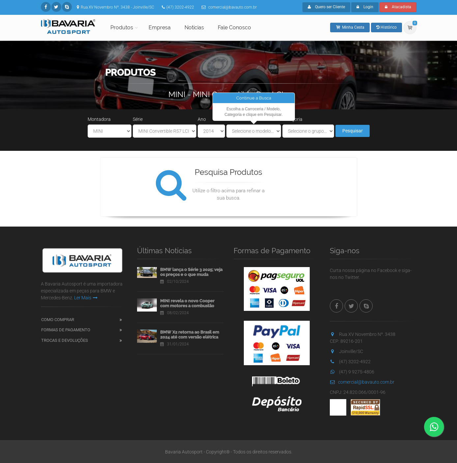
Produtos (121, 27)
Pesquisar (352, 130)
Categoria (292, 119)
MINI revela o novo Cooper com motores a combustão (187, 303)
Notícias (194, 27)
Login (365, 7)
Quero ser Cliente (326, 7)
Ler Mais (86, 297)
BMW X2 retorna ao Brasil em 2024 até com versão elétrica (189, 335)
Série (138, 119)
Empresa (160, 27)
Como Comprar (57, 319)
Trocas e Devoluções (64, 340)
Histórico (386, 27)
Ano (202, 119)
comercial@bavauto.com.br (362, 382)
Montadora (99, 119)
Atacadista (398, 7)
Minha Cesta (349, 27)
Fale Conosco (234, 27)
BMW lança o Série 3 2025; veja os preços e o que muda (191, 272)
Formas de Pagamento (65, 329)
